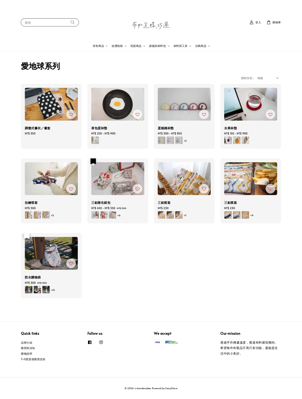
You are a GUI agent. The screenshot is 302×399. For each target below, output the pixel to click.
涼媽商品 (200, 46)
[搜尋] (72, 22)
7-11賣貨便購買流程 (33, 359)
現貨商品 (136, 46)
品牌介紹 (26, 342)
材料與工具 (181, 46)
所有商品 (98, 46)
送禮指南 (117, 46)
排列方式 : (247, 78)
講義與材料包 (157, 46)
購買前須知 (28, 348)
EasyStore (171, 388)
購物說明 (26, 353)
